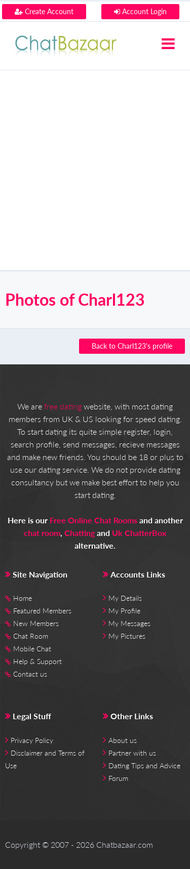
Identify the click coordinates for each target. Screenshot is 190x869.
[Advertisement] (95, 170)
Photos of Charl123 (75, 299)
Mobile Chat (32, 648)
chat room (42, 532)
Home (22, 598)
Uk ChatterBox (139, 532)
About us (122, 740)
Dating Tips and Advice (144, 765)
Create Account (44, 11)
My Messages (129, 623)
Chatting (79, 532)
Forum (118, 778)
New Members (36, 623)
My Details (125, 598)
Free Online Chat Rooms (93, 520)
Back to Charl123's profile (132, 346)
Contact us (30, 674)
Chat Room (30, 636)
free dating (63, 406)
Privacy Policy (32, 740)
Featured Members (42, 610)
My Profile (124, 610)
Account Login (140, 11)
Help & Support (37, 661)
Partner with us (132, 753)
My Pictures (126, 636)
